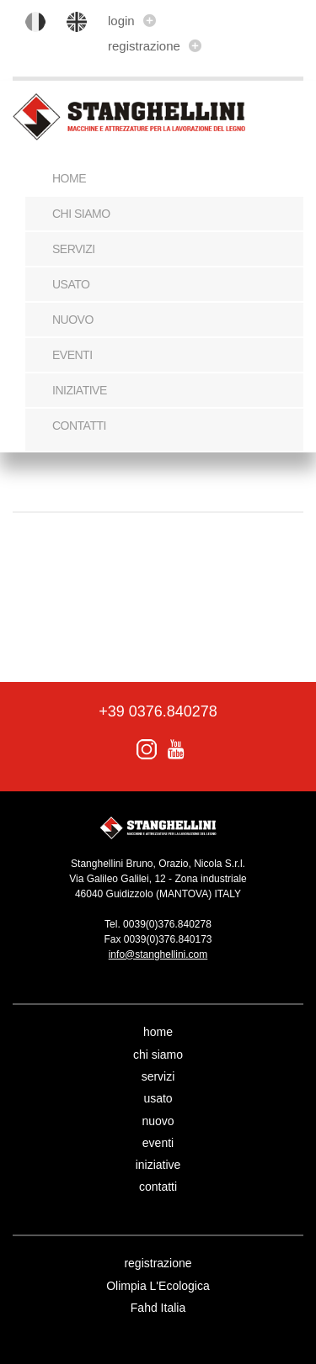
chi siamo (81, 213)
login (132, 20)
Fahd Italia (158, 1307)
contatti (79, 425)
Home (69, 178)
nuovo (73, 319)
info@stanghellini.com (158, 954)
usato (70, 284)
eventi (72, 355)
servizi (73, 249)
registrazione (154, 46)
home (158, 1032)
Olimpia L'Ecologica (158, 1286)
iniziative (79, 390)
